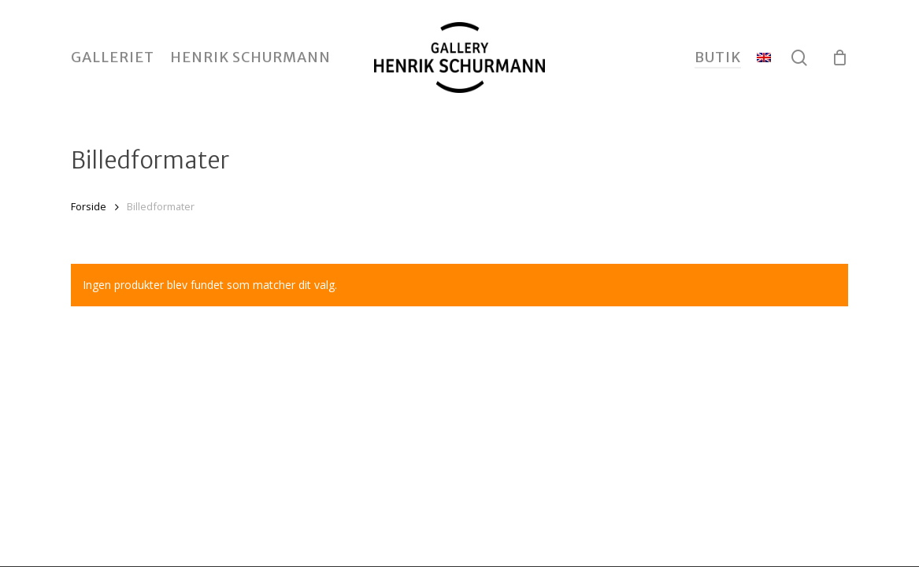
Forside (88, 206)
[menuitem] (764, 57)
